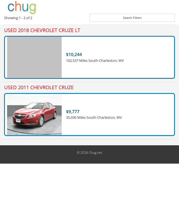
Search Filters (132, 18)
